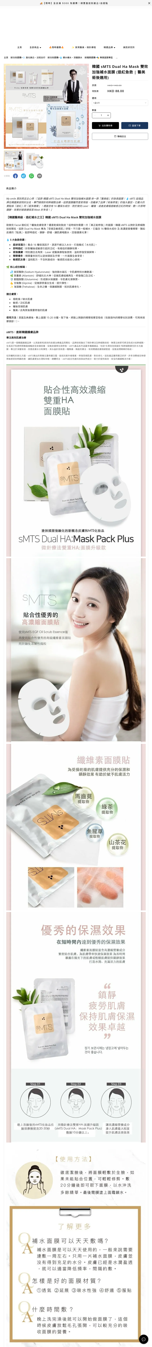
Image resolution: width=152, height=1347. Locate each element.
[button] (15, 175)
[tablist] (76, 189)
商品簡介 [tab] (11, 188)
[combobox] (120, 103)
